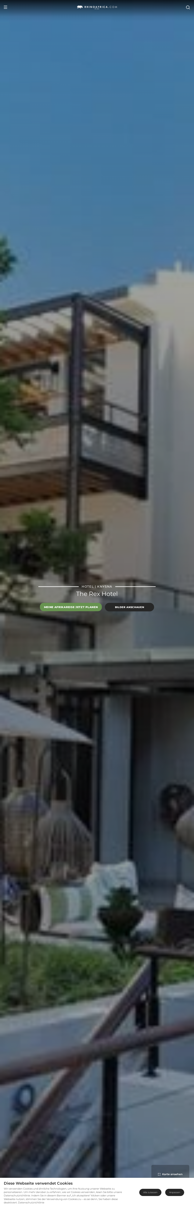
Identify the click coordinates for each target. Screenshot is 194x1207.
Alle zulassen (150, 1192)
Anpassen (174, 1192)
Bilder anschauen (129, 607)
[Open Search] (187, 7)
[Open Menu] (5, 7)
